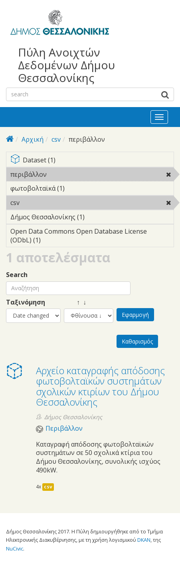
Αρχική (33, 139)
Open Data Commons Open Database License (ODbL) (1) (92, 237)
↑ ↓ (75, 302)
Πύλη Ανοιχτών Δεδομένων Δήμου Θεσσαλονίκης (66, 65)
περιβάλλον (67, 174)
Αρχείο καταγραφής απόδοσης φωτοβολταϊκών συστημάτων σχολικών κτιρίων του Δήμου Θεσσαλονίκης (100, 386)
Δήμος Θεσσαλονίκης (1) (92, 218)
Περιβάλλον (64, 428)
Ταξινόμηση (25, 302)
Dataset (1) (92, 160)
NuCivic (14, 548)
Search (17, 275)
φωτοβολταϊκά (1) (77, 188)
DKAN (143, 539)
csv (56, 139)
